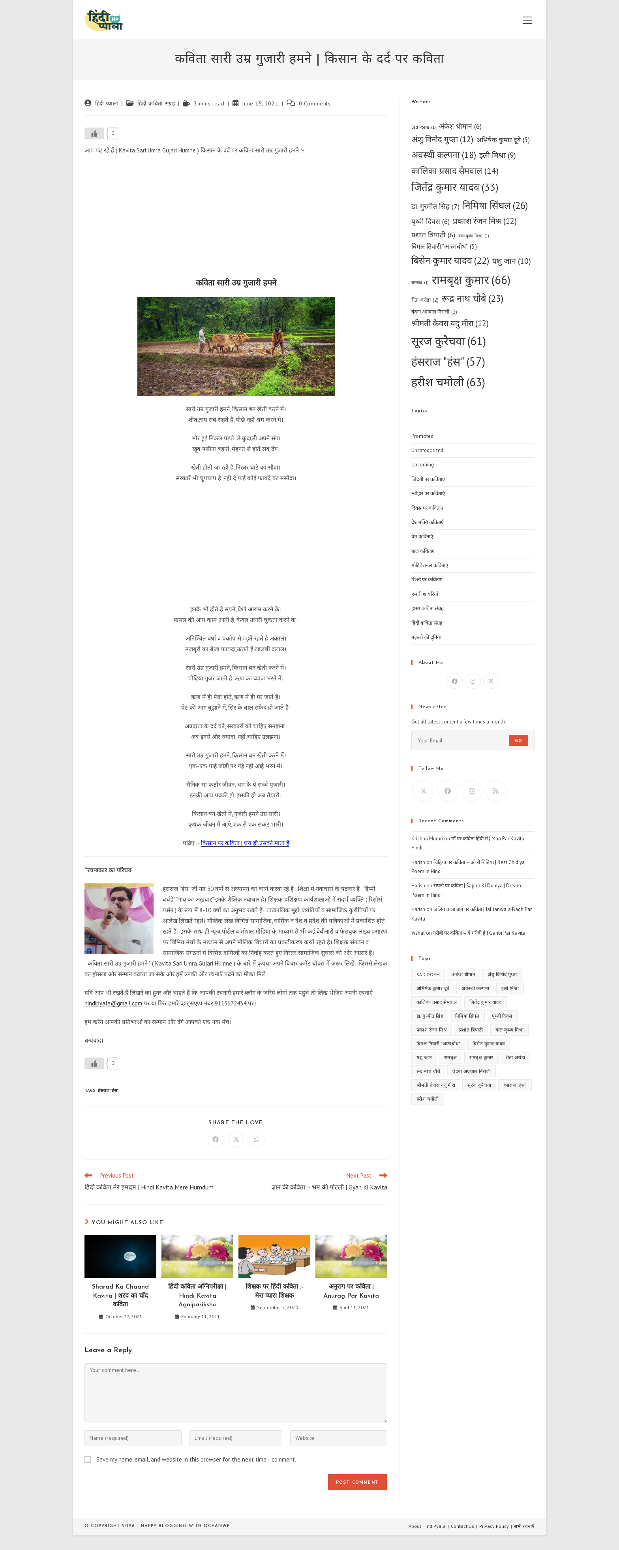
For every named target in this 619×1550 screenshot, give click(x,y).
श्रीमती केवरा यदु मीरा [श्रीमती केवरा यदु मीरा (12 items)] (450, 323)
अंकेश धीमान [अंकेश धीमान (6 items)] (460, 126)
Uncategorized (427, 450)
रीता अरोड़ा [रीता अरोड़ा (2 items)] (425, 299)
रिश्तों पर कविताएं (427, 579)
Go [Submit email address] (518, 740)
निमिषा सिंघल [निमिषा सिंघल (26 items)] (495, 205)
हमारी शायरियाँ (424, 594)
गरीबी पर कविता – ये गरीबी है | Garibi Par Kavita (479, 933)
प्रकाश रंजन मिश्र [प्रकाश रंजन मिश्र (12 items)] (485, 221)
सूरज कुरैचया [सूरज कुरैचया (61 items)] (448, 341)
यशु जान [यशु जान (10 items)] (511, 261)
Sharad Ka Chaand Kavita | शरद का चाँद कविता (120, 1296)
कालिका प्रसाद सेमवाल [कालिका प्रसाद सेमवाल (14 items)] (455, 170)
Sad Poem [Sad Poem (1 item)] (423, 127)
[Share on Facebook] (215, 1140)
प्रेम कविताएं (422, 536)
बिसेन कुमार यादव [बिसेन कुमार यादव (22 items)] (450, 260)
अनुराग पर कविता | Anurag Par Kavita (351, 1291)
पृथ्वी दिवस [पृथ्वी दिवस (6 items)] (430, 221)
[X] (491, 681)
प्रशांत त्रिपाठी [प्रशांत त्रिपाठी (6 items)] (433, 235)
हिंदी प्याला (106, 103)
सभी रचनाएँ (524, 1526)
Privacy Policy (494, 1526)
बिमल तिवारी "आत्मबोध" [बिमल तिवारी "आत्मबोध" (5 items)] (444, 247)
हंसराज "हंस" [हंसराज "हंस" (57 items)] (448, 361)
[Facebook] (455, 681)
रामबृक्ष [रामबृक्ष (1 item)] (420, 282)
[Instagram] (473, 681)
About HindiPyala (427, 1526)
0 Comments (315, 103)
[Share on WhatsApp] (256, 1140)
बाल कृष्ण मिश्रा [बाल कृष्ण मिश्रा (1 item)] (473, 236)
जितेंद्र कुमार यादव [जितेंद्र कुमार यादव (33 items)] (455, 187)
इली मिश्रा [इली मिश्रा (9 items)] (497, 155)
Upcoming (422, 464)
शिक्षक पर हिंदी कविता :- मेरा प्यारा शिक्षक (274, 1291)
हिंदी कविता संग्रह (156, 103)
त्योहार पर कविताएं (428, 493)
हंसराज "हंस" (108, 1090)
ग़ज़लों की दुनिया (426, 637)
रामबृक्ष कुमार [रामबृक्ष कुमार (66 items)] (471, 279)
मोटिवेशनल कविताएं (429, 565)
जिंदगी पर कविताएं (428, 479)
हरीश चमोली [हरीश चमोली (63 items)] (448, 382)
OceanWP (217, 1526)
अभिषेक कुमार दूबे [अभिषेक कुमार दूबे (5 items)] (503, 140)
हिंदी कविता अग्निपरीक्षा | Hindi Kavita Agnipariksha (197, 1296)
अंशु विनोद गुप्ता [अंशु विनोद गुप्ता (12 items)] (442, 139)
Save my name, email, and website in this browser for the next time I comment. (196, 1459)
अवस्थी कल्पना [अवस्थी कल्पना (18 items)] (443, 155)
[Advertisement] (235, 218)
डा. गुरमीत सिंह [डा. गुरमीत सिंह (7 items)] (435, 206)
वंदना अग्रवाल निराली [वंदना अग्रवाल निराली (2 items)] (434, 311)
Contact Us (462, 1526)
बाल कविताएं (423, 551)
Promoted (422, 436)
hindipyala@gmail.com (113, 1003)
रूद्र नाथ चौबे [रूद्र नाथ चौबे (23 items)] (472, 298)
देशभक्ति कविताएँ (427, 522)
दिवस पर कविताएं (427, 508)
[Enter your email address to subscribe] (473, 740)
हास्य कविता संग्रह (427, 608)
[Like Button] (94, 133)
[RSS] (495, 791)
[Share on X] (236, 1140)
